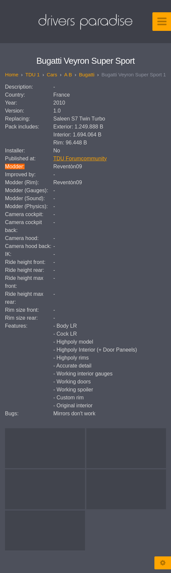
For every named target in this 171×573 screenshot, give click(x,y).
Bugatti (87, 74)
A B (68, 74)
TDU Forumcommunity (80, 158)
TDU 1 (32, 74)
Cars (52, 74)
